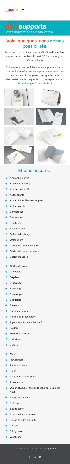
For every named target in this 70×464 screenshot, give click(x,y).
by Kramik (51, 448)
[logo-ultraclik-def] (11, 9)
